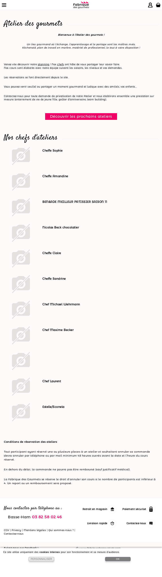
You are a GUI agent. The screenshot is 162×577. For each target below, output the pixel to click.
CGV (6, 530)
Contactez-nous (13, 533)
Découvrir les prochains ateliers (81, 116)
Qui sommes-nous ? (61, 530)
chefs (60, 64)
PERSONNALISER (41, 559)
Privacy (16, 530)
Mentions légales (35, 530)
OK (118, 559)
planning (43, 64)
